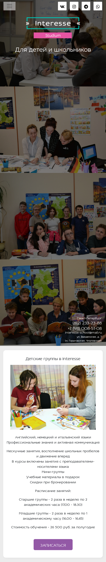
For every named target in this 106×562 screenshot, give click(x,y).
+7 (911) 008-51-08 (85, 327)
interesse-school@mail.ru (83, 332)
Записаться (53, 544)
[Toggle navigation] (9, 6)
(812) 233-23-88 (87, 322)
